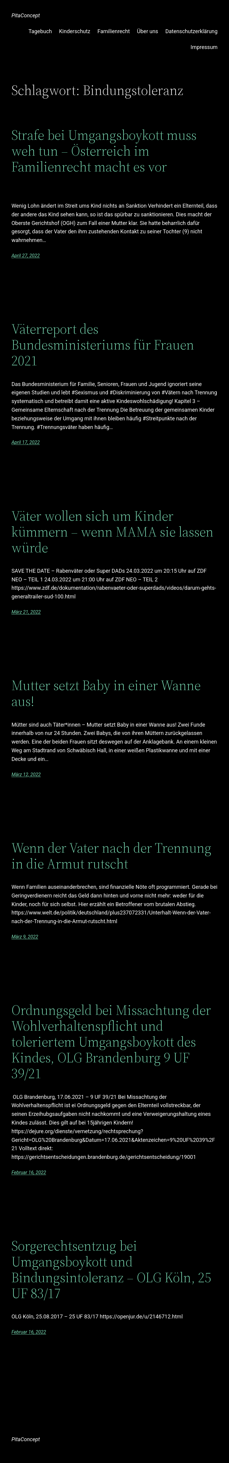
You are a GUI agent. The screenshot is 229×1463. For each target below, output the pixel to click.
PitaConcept (25, 15)
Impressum (204, 47)
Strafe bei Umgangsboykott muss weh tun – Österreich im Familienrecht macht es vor (103, 151)
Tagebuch (40, 31)
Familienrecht (114, 31)
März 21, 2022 (26, 612)
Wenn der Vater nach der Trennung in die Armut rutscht (111, 855)
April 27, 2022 (25, 255)
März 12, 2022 (26, 774)
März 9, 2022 (24, 937)
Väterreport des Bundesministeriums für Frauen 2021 (102, 344)
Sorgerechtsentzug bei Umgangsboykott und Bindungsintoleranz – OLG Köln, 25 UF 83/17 (111, 1269)
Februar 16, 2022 (28, 1172)
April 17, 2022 (25, 442)
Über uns (147, 31)
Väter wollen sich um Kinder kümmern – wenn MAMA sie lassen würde (112, 531)
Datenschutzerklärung (191, 31)
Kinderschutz (74, 31)
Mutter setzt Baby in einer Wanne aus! (106, 693)
